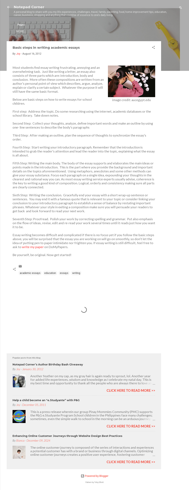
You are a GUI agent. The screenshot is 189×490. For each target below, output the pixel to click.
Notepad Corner (29, 7)
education (50, 273)
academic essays (30, 273)
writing (76, 273)
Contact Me (38, 31)
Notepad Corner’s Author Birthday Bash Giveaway (48, 364)
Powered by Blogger (94, 475)
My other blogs (63, 31)
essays (64, 273)
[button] (153, 48)
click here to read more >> (131, 390)
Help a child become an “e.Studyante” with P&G (46, 400)
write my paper (33, 247)
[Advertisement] (172, 85)
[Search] (180, 8)
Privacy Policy (90, 31)
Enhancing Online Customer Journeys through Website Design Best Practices (67, 436)
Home (20, 31)
